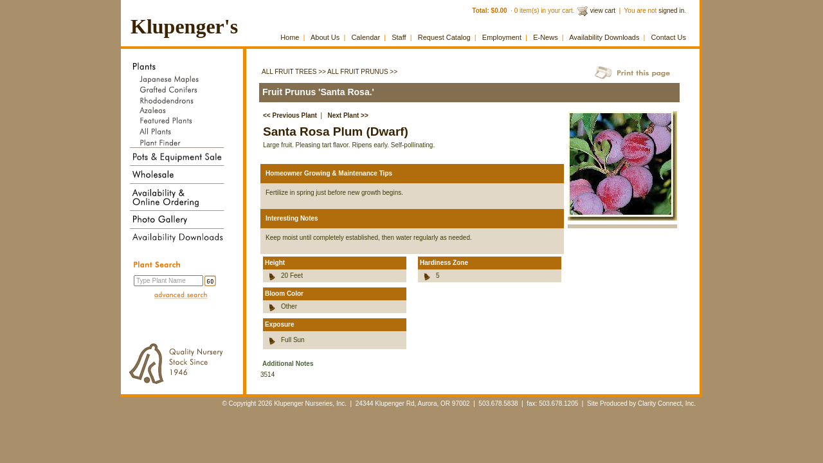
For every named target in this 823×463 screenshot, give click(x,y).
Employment (501, 37)
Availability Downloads (604, 37)
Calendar (365, 37)
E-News (545, 37)
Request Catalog (444, 37)
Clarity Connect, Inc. (667, 403)
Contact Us (668, 37)
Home (289, 37)
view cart (602, 10)
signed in (671, 10)
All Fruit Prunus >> (362, 71)
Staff (399, 37)
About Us (325, 37)
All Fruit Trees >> (294, 71)
